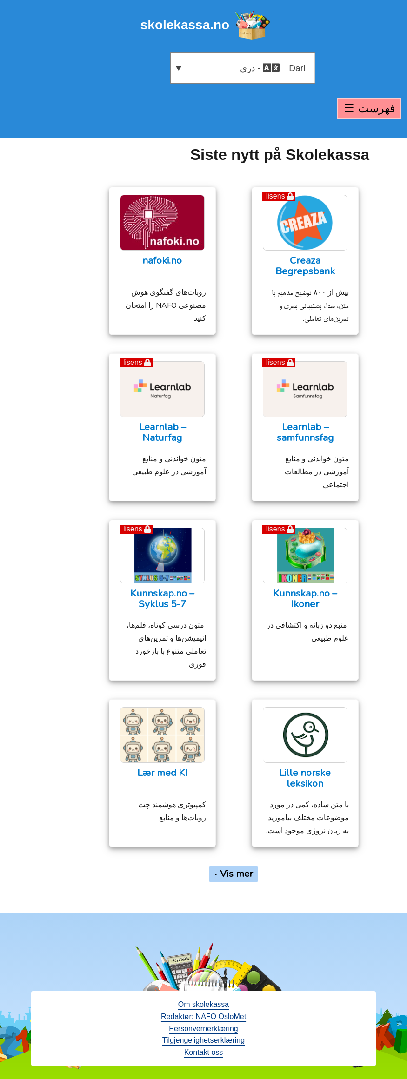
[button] (243, 68)
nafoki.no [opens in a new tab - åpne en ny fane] (162, 260)
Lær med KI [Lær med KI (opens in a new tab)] (162, 773)
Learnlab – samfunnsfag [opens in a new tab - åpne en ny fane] (305, 432)
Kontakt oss (203, 1052)
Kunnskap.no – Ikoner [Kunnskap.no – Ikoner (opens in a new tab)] (305, 598)
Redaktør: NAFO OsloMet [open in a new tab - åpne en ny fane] (203, 1016)
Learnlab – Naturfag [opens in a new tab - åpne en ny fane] (162, 432)
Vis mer (233, 873)
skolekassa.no (184, 25)
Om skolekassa (203, 1004)
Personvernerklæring (203, 1029)
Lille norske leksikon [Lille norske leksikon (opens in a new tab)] (305, 778)
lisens (275, 196)
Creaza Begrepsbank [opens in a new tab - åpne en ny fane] (305, 266)
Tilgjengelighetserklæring (203, 1040)
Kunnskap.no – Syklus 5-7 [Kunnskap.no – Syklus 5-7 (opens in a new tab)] (162, 598)
